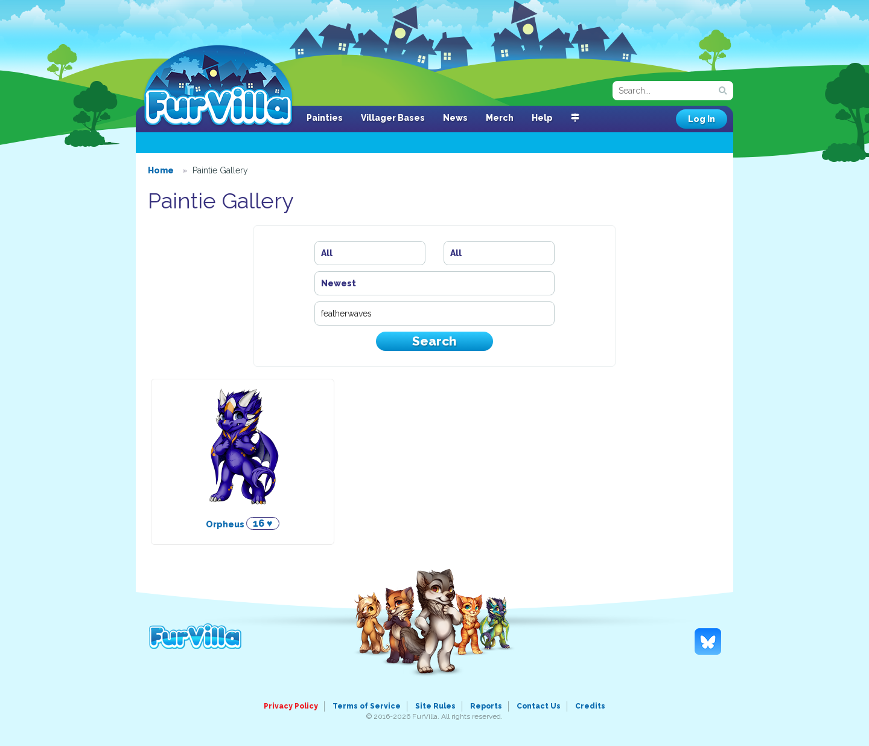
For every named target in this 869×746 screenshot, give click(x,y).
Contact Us (539, 706)
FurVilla (218, 86)
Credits (590, 706)
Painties (325, 118)
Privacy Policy (291, 706)
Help (542, 118)
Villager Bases (393, 118)
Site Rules (435, 706)
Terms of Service (367, 706)
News (455, 118)
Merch (500, 118)
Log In (701, 119)
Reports (486, 706)
